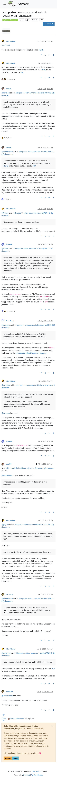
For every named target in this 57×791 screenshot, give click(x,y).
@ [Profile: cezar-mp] (5, 653)
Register (8, 758)
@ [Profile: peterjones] (49, 468)
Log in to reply (48, 24)
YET (53, 669)
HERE (41, 50)
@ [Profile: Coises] (5, 213)
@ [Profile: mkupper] (5, 325)
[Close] (52, 726)
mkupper (9, 244)
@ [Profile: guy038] (5, 525)
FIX (21, 72)
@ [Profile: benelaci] (5, 45)
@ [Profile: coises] (30, 468)
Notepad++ (36, 771)
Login (15, 758)
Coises (8, 89)
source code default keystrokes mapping (31, 353)
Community (23, 4)
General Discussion (10, 20)
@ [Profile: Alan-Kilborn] (7, 152)
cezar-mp (9, 594)
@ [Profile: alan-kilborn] (21, 468)
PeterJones (10, 321)
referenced (20, 719)
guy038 (8, 464)
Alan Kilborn (10, 41)
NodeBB (26, 775)
